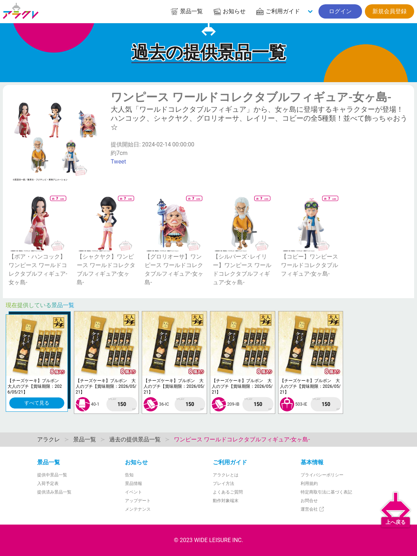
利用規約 (309, 483)
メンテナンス (138, 509)
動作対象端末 (225, 500)
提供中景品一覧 (52, 474)
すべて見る (36, 403)
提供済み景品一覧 (54, 492)
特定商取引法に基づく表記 (326, 492)
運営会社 (313, 509)
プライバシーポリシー (322, 474)
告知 (129, 474)
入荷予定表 (48, 483)
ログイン (340, 11)
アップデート (138, 500)
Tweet (118, 161)
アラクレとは (225, 474)
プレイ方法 (223, 483)
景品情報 (133, 483)
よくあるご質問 (228, 492)
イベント (133, 492)
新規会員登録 (389, 11)
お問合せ (309, 500)
